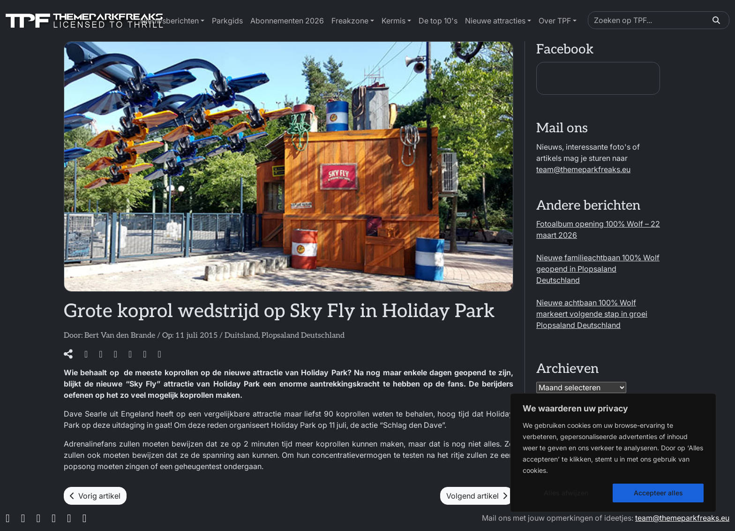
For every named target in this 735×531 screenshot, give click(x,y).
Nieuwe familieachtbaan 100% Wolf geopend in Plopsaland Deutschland (598, 269)
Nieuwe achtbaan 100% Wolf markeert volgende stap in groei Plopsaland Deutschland (591, 314)
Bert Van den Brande (119, 335)
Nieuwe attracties (495, 20)
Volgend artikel (476, 496)
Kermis (393, 20)
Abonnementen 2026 (287, 20)
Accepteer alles (658, 493)
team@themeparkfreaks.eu (583, 169)
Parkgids (227, 20)
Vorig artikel (95, 496)
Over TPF (555, 20)
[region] (613, 452)
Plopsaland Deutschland (303, 335)
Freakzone (349, 20)
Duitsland (241, 335)
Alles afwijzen (566, 493)
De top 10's (438, 20)
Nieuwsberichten (169, 20)
